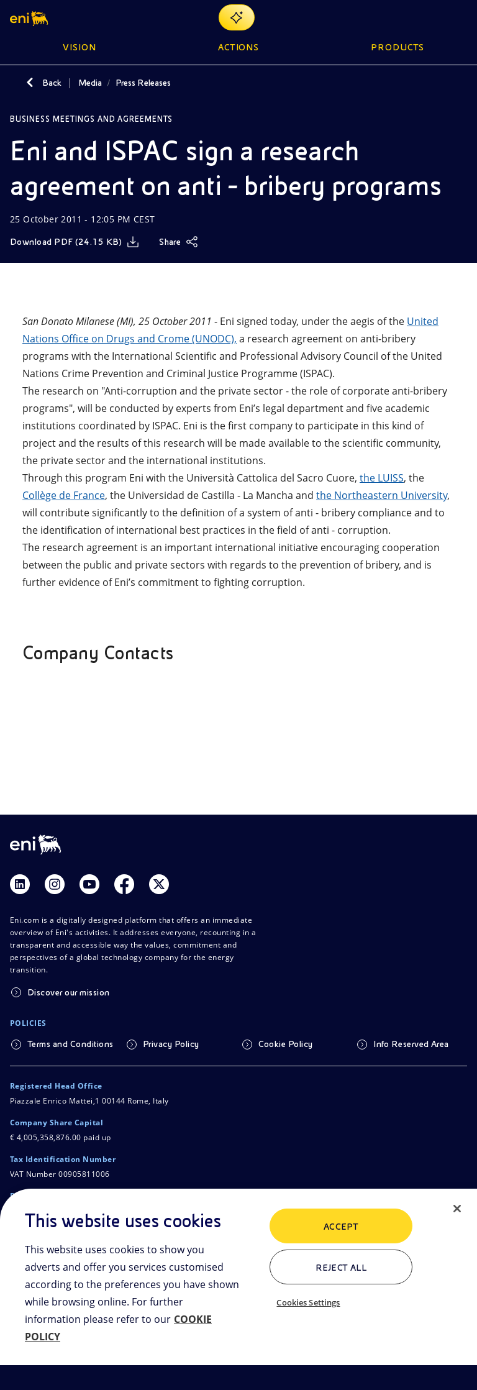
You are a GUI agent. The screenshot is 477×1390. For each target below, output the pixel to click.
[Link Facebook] (124, 884)
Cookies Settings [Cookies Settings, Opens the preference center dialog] (308, 1302)
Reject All (341, 1268)
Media (90, 83)
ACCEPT (341, 1227)
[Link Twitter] (159, 884)
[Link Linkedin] (20, 884)
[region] (238, 1289)
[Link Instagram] (55, 884)
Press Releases (143, 83)
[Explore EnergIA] (237, 17)
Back (51, 83)
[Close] (457, 1208)
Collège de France (63, 495)
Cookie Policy (285, 1044)
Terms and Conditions (70, 1044)
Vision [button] (79, 47)
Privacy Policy (171, 1044)
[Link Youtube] (89, 884)
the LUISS (382, 478)
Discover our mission (68, 992)
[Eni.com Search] (429, 17)
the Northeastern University (381, 495)
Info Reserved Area (411, 1044)
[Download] (74, 241)
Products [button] (397, 47)
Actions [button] (239, 47)
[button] (30, 17)
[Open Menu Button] (459, 17)
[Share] (178, 241)
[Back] (29, 82)
